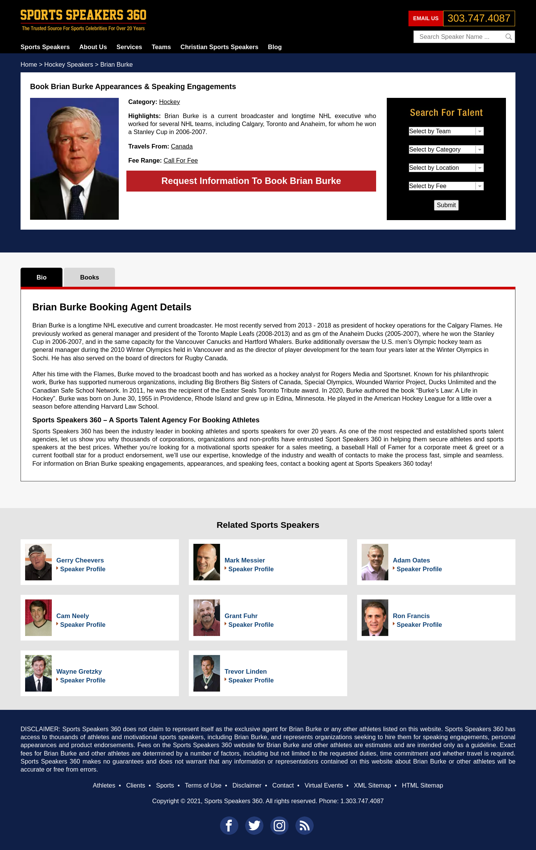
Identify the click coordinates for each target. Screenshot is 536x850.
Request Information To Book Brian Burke (251, 181)
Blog (275, 46)
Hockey (169, 101)
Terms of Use (203, 785)
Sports (165, 785)
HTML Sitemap (422, 785)
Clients (135, 785)
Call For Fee (181, 160)
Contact (283, 785)
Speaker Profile (82, 569)
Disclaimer (246, 785)
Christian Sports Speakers (219, 46)
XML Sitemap (372, 785)
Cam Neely (72, 616)
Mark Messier (245, 560)
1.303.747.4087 (362, 800)
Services (129, 46)
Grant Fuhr (241, 616)
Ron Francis (411, 616)
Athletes (104, 785)
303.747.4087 (479, 18)
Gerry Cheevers (80, 560)
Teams (161, 46)
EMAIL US (426, 18)
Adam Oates (411, 560)
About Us (93, 46)
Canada (182, 146)
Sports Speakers (45, 46)
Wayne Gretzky (79, 671)
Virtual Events (324, 785)
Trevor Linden (246, 671)
